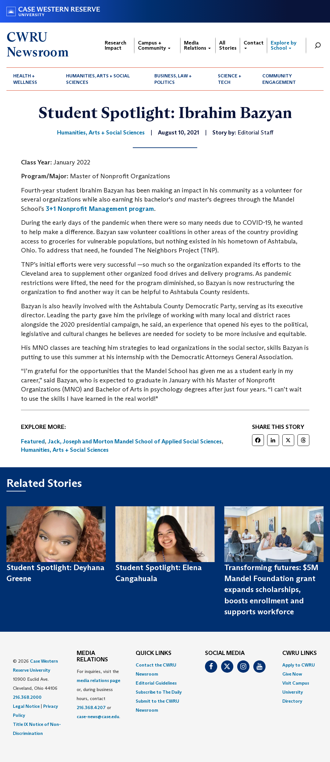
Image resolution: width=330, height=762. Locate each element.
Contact (254, 44)
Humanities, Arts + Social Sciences (98, 79)
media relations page (98, 680)
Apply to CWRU (298, 665)
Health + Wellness (25, 79)
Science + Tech (229, 79)
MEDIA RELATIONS (92, 656)
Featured (33, 441)
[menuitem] (32, 79)
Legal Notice (26, 706)
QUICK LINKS (153, 653)
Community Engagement (279, 79)
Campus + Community (154, 45)
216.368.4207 (91, 707)
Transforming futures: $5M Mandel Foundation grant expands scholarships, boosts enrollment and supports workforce (271, 589)
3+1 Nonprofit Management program (100, 209)
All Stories (228, 45)
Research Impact (115, 45)
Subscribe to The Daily (159, 692)
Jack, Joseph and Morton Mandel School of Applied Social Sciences (135, 441)
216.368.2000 (27, 697)
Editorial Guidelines (156, 683)
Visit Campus (295, 683)
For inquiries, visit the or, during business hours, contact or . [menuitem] (98, 693)
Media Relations (197, 45)
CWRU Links (299, 653)
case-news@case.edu (98, 716)
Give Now (292, 674)
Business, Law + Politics (173, 79)
